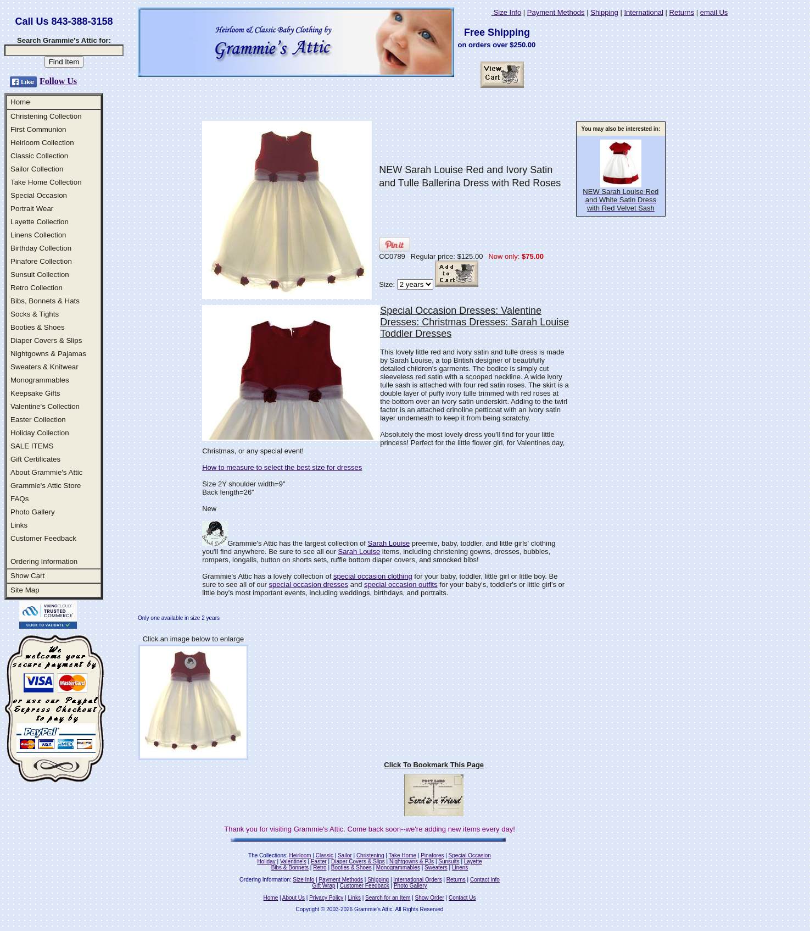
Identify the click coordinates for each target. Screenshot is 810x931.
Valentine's (293, 861)
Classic (324, 855)
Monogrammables (39, 380)
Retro (319, 867)
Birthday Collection (40, 248)
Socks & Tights (34, 314)
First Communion (38, 129)
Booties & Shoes (37, 327)
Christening (370, 855)
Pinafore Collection (41, 261)
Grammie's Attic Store (45, 485)
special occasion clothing (372, 576)
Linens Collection (38, 235)
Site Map (25, 590)
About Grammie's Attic (46, 472)
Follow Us (58, 81)
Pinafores (432, 855)
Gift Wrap (324, 886)
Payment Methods (556, 12)
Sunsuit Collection (39, 274)
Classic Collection (39, 156)
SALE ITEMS (32, 446)
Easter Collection (38, 419)
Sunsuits (448, 861)
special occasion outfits (401, 584)
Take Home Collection (46, 182)
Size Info (506, 12)
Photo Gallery (32, 512)
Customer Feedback (43, 538)
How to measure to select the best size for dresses (282, 467)
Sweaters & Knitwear (44, 367)
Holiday (266, 861)
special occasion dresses (309, 584)
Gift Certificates (35, 459)
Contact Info (485, 880)
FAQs (19, 499)
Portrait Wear (31, 208)
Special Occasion (38, 195)
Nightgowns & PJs (411, 861)
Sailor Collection (36, 169)
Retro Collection (36, 288)
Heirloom (300, 855)
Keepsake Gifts (35, 393)
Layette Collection (39, 222)
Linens (460, 867)
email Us (714, 12)
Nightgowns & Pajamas (48, 354)
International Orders (417, 880)
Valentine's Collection (45, 406)
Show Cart (27, 576)
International (643, 12)
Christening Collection (46, 116)
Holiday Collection (39, 433)
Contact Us (462, 898)
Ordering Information (43, 561)
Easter (319, 861)
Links (18, 525)
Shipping (604, 12)
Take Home (402, 855)
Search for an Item (387, 898)
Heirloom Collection (42, 142)
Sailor (345, 855)
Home (20, 102)
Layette (473, 861)
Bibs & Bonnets (290, 867)
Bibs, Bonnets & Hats (45, 301)
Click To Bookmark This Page (434, 765)
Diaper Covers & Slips (46, 340)
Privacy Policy (326, 898)
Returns (682, 12)
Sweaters (436, 867)
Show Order (429, 898)
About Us (293, 898)
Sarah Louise (389, 543)
